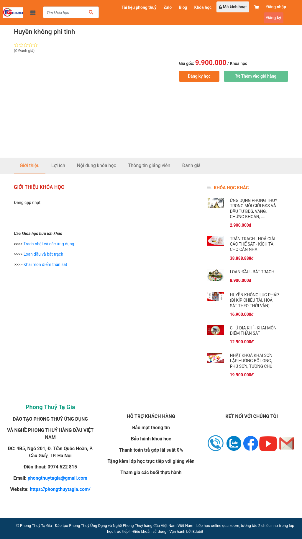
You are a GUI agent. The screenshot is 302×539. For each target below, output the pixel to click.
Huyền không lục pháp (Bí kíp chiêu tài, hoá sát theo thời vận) (254, 300)
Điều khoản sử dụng (149, 531)
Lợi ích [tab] (58, 165)
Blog (183, 7)
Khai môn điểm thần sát (45, 264)
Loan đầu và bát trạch (43, 254)
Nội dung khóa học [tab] (96, 165)
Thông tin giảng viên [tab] (149, 165)
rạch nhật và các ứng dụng (50, 243)
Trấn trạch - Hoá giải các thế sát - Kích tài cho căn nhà (252, 244)
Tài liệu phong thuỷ (139, 7)
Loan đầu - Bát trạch (252, 272)
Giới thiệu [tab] (30, 165)
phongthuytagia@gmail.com (58, 478)
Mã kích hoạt (233, 6)
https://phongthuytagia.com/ (60, 489)
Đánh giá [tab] (191, 165)
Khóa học (203, 7)
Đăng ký (273, 17)
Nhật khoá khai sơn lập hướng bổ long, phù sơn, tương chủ (251, 360)
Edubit (198, 531)
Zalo (168, 7)
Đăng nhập (276, 6)
